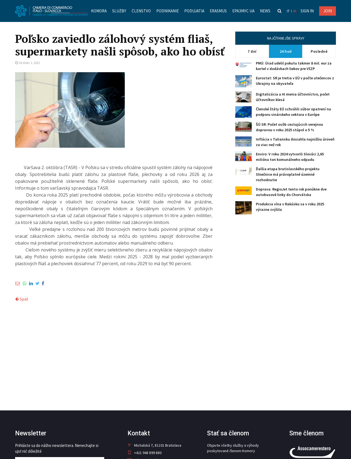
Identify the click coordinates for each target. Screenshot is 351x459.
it (288, 11)
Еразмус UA (243, 10)
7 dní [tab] (252, 51)
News (265, 10)
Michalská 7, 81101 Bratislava (154, 445)
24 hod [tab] (286, 51)
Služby (119, 10)
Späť (21, 299)
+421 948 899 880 (145, 452)
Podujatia (194, 10)
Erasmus (218, 10)
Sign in (307, 10)
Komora (99, 10)
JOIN (327, 10)
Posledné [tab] (319, 51)
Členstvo (141, 10)
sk (294, 11)
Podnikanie (167, 10)
